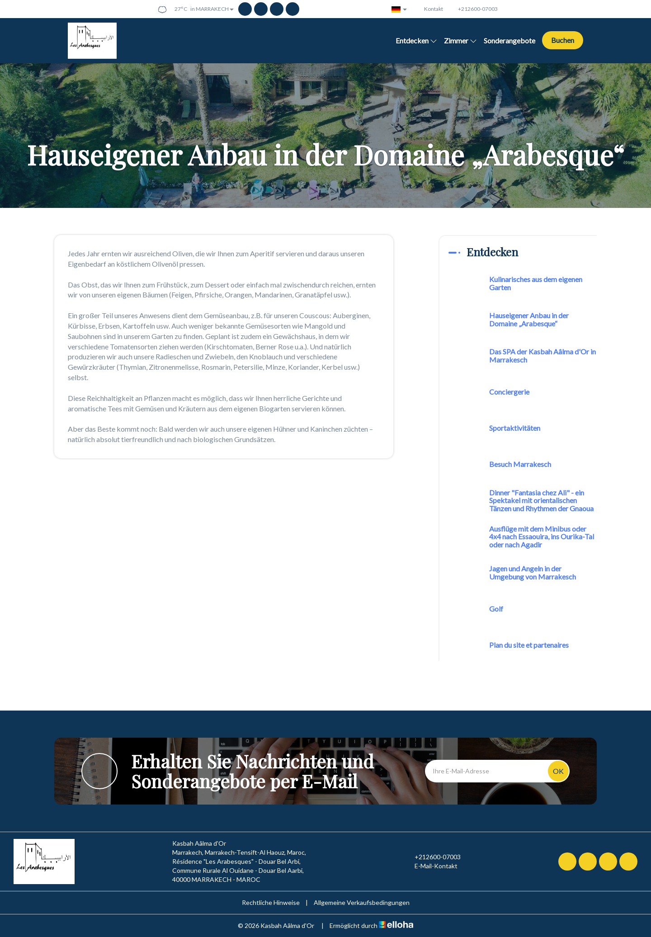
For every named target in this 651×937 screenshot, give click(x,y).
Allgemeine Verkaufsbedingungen (362, 902)
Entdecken (416, 40)
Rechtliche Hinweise (271, 902)
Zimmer (460, 40)
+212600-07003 (432, 857)
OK (558, 771)
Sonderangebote (509, 40)
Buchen (562, 40)
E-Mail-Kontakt (431, 866)
